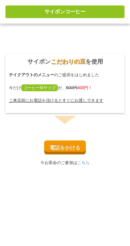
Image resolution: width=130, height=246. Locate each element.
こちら (83, 162)
